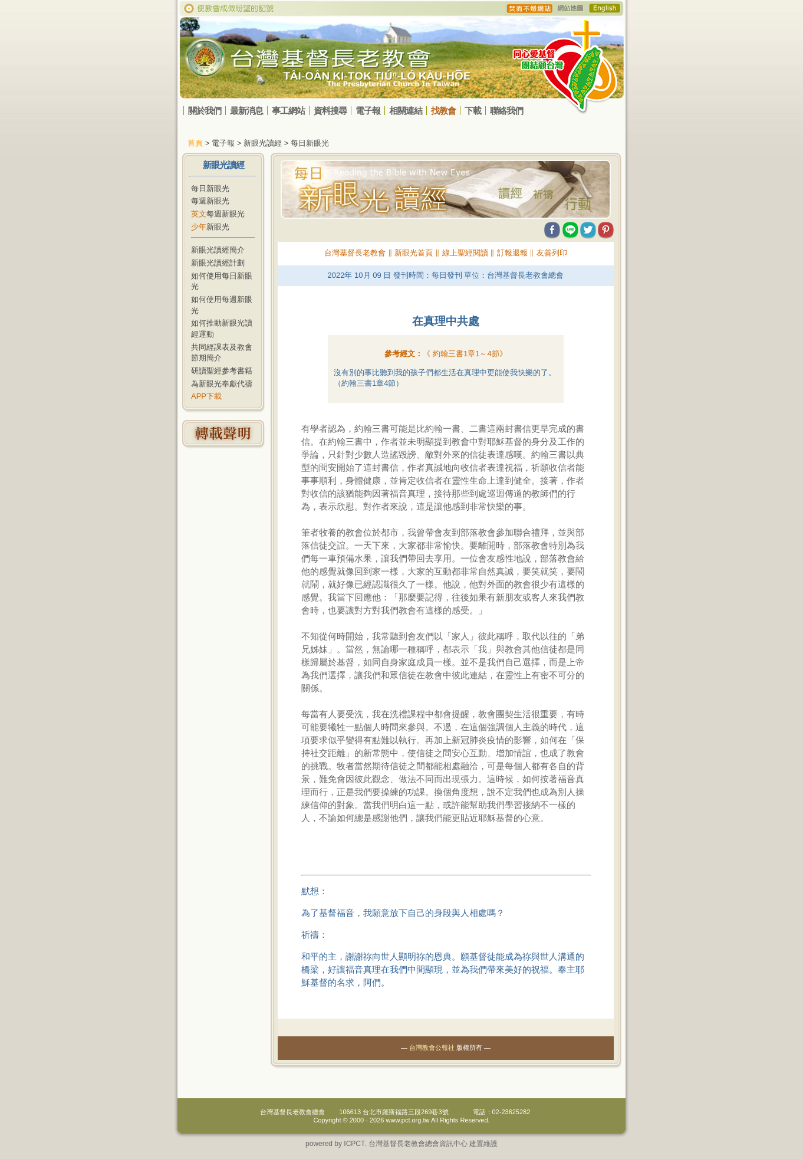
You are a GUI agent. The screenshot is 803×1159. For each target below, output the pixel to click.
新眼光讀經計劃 (218, 262)
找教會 (443, 110)
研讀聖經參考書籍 (221, 370)
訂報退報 (512, 252)
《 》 (464, 353)
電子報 (368, 110)
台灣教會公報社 (432, 1047)
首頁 (195, 143)
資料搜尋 (330, 110)
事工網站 (288, 110)
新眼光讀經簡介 (218, 249)
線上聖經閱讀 (465, 252)
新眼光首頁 (413, 252)
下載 (473, 110)
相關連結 (405, 110)
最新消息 (246, 110)
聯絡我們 (506, 110)
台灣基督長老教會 (355, 252)
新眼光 (210, 226)
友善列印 (552, 252)
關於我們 (204, 110)
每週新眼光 (210, 200)
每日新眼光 (210, 188)
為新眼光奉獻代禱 (221, 383)
